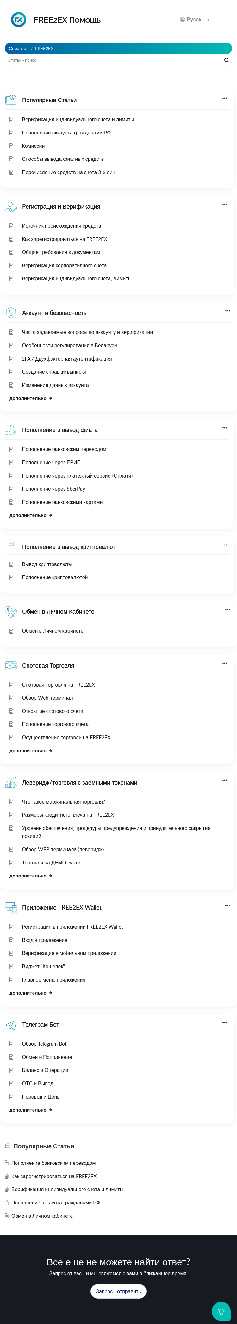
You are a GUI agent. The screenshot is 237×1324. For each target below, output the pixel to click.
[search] (118, 60)
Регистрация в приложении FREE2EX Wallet (72, 926)
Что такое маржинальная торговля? (63, 801)
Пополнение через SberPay (53, 488)
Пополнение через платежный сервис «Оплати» (77, 475)
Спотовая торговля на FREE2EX (58, 684)
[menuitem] (211, 19)
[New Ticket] (118, 1291)
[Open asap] (221, 1311)
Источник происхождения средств (61, 225)
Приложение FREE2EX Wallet (62, 907)
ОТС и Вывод (37, 1083)
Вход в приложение (44, 939)
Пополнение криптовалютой (55, 577)
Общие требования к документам (61, 252)
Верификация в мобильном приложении (69, 952)
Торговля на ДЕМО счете (51, 862)
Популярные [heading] (44, 1146)
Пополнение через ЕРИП (51, 462)
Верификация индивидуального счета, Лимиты (77, 278)
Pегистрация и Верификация (61, 206)
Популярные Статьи (49, 100)
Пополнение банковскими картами (62, 502)
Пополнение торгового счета (55, 724)
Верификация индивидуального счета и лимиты (78, 119)
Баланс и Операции (45, 1069)
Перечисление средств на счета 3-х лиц (68, 172)
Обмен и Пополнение (47, 1056)
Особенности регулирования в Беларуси (69, 345)
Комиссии (33, 145)
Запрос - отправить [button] (118, 1291)
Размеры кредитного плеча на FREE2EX (68, 814)
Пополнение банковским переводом (64, 449)
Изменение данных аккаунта (55, 385)
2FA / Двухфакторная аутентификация (67, 358)
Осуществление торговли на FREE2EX (66, 737)
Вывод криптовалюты (47, 564)
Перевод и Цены (41, 1096)
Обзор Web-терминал (47, 697)
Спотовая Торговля (48, 665)
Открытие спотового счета (52, 711)
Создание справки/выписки (54, 371)
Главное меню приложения (53, 979)
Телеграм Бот (40, 1024)
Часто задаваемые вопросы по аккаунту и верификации (87, 332)
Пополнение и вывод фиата (59, 430)
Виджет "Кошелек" (43, 966)
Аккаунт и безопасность (54, 312)
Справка (17, 48)
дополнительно (31, 398)
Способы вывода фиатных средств (63, 158)
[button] (195, 19)
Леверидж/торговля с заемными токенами (79, 782)
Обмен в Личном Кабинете (58, 611)
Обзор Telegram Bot (44, 1043)
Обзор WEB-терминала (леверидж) (62, 849)
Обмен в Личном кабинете (53, 630)
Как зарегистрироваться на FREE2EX (64, 239)
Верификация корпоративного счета (64, 265)
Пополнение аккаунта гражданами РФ (66, 132)
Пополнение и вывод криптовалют (68, 547)
